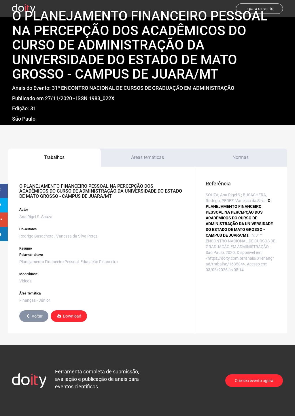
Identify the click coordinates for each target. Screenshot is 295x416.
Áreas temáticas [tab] (147, 157)
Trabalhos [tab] (54, 157)
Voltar (34, 316)
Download (68, 316)
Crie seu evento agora (254, 380)
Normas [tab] (240, 157)
